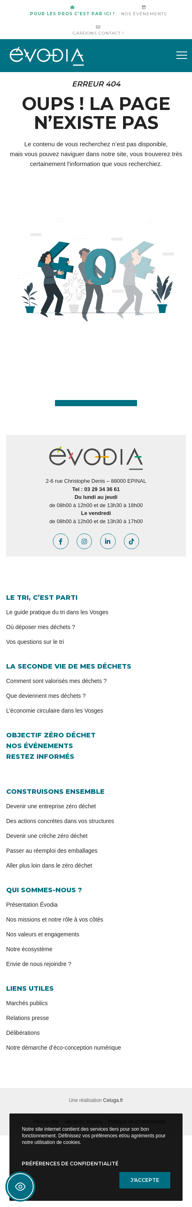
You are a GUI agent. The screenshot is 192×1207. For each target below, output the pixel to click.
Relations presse (27, 1018)
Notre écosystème (29, 949)
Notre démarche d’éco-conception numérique (63, 1047)
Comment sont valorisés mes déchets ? (56, 681)
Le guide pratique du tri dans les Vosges (57, 612)
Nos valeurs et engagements (42, 934)
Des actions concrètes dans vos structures (60, 821)
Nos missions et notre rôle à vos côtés (54, 919)
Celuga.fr (113, 1100)
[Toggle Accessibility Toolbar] (20, 1186)
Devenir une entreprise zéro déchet (51, 806)
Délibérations (23, 1032)
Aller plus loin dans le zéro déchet (49, 865)
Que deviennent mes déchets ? (46, 695)
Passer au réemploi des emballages (52, 850)
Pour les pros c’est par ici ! (72, 10)
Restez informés (40, 756)
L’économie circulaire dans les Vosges (54, 710)
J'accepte (144, 1180)
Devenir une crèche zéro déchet (46, 836)
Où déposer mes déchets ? (40, 627)
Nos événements (144, 10)
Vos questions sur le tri (35, 642)
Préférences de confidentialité (70, 1163)
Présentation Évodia (31, 904)
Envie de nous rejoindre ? (38, 964)
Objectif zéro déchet (51, 735)
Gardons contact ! (98, 30)
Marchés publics (27, 1003)
